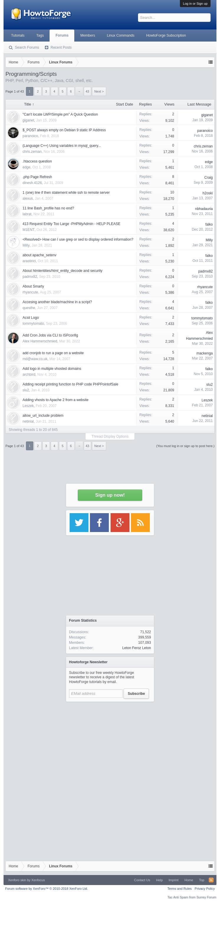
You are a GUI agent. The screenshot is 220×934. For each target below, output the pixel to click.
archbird (28, 374)
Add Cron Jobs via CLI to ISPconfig (50, 335)
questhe (28, 308)
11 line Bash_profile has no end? (48, 208)
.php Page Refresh (37, 177)
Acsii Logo (30, 318)
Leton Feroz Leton (136, 648)
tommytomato (33, 323)
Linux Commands (120, 35)
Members (87, 35)
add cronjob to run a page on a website (52, 353)
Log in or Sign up (195, 3)
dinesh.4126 (32, 183)
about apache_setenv (39, 255)
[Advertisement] (110, 742)
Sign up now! (110, 495)
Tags (40, 35)
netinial (28, 421)
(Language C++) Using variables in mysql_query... (61, 146)
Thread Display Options (109, 436)
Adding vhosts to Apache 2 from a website (55, 400)
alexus (27, 198)
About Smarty (33, 286)
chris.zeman (32, 152)
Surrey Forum (206, 897)
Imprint (174, 880)
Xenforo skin (17, 880)
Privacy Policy (205, 888)
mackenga (204, 353)
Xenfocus (38, 880)
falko (209, 224)
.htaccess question (37, 161)
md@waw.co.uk (34, 359)
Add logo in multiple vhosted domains (51, 369)
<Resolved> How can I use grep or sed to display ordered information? (77, 239)
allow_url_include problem (42, 415)
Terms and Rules (180, 888)
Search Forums (27, 47)
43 (87, 446)
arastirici (29, 261)
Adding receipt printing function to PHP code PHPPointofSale (70, 384)
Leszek (28, 406)
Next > (99, 446)
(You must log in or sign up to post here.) (185, 446)
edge (26, 167)
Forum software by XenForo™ (46, 888)
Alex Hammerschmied (39, 341)
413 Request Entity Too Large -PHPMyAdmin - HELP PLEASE (71, 224)
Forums (61, 35)
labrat (26, 214)
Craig (208, 177)
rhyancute (30, 292)
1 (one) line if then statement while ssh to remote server (65, 193)
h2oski (208, 193)
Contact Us (142, 880)
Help (159, 880)
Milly (25, 245)
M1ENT (28, 230)
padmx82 (29, 277)
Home (188, 880)
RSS (211, 880)
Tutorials (17, 35)
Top (201, 880)
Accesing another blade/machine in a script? (57, 302)
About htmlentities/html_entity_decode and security (62, 271)
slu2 (25, 390)
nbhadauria (204, 209)
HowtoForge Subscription (166, 35)
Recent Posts (60, 47)
